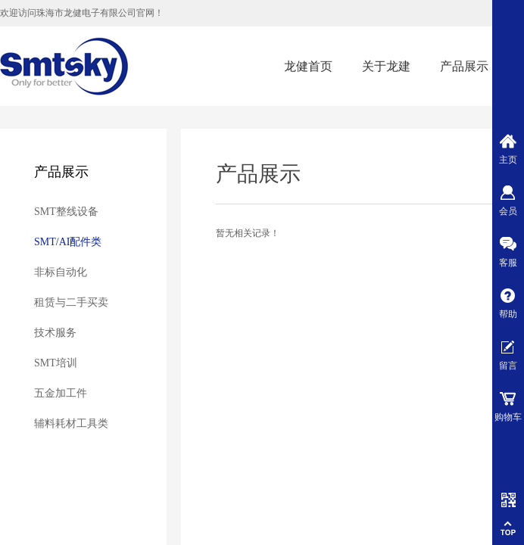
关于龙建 (386, 66)
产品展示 (464, 66)
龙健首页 (308, 66)
